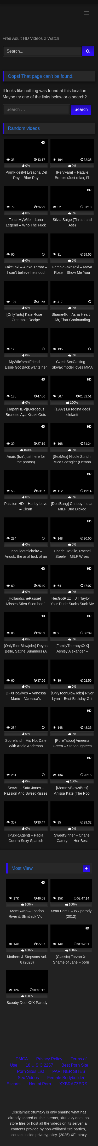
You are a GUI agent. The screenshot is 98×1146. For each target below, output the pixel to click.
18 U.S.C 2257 (39, 1065)
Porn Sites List (30, 1071)
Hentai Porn (40, 1084)
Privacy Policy (49, 1059)
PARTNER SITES (68, 1071)
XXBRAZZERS (73, 1084)
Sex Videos (28, 1077)
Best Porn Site (74, 1065)
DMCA (21, 1059)
